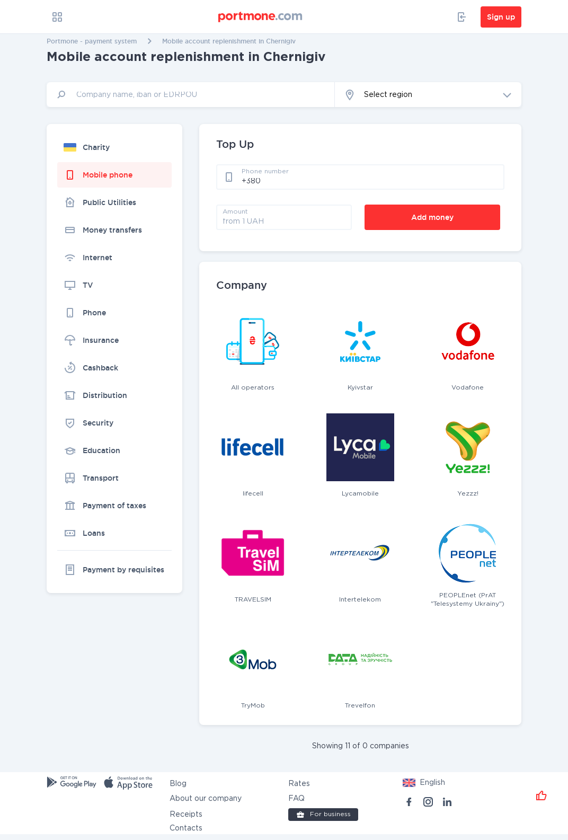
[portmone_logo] (260, 17)
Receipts (186, 814)
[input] (191, 94)
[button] (428, 94)
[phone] (370, 181)
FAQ (296, 798)
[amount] (284, 221)
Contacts (186, 828)
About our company (206, 798)
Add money (432, 217)
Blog (178, 784)
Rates (299, 784)
